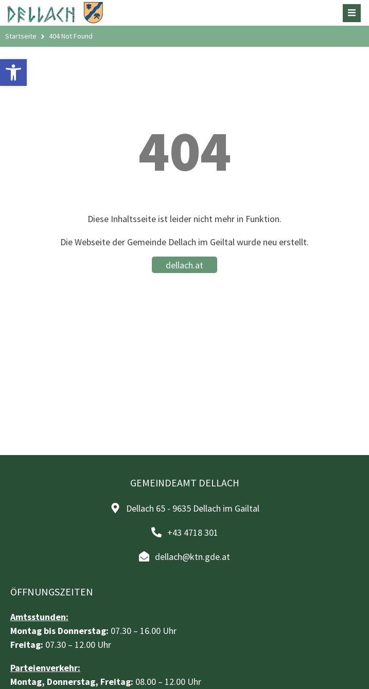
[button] (13, 72)
